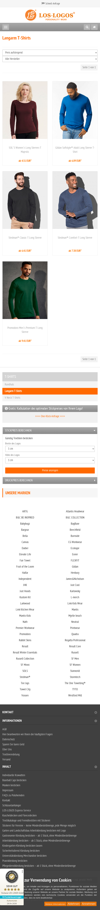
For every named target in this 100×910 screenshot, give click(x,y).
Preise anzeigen (50, 470)
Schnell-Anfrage (52, 3)
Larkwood (25, 603)
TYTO (75, 689)
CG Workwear (75, 542)
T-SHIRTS (10, 377)
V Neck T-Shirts (12, 397)
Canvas (25, 542)
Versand (6, 759)
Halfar (25, 572)
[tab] (50, 430)
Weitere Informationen (55, 904)
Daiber (25, 548)
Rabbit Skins (25, 640)
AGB (4, 729)
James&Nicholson (75, 579)
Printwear (75, 628)
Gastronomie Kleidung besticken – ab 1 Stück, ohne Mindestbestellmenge (39, 835)
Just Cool (75, 585)
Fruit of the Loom (25, 566)
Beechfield (75, 530)
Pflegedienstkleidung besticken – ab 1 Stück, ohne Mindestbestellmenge (39, 866)
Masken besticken (11, 785)
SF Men (75, 658)
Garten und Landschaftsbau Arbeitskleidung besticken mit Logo (34, 830)
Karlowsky (75, 591)
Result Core (75, 646)
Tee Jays (25, 683)
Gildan (75, 566)
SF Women (75, 664)
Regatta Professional (75, 640)
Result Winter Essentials (25, 652)
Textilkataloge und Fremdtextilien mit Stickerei (26, 820)
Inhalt (49, 767)
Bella (25, 536)
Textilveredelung (11, 754)
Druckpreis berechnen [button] (19, 480)
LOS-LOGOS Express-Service (16, 810)
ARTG (25, 511)
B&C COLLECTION (75, 517)
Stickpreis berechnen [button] (18, 430)
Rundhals (9, 384)
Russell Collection (25, 658)
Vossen (25, 695)
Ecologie (75, 548)
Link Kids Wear (75, 603)
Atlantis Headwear (75, 511)
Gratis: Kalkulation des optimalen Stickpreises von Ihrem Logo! (44, 408)
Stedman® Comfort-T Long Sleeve (75, 237)
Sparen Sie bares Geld (13, 744)
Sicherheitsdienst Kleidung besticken (21, 850)
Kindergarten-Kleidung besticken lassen (22, 845)
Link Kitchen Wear (25, 609)
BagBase (75, 523)
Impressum (7, 790)
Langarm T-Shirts (13, 391)
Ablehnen (74, 903)
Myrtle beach (75, 615)
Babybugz (25, 523)
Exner (75, 554)
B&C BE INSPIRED (25, 517)
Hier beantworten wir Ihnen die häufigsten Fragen (27, 734)
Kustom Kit (25, 597)
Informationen (49, 721)
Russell (75, 652)
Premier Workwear (25, 628)
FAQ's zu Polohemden (13, 795)
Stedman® (25, 677)
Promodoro (25, 634)
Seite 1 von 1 (89, 67)
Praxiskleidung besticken (14, 860)
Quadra (75, 634)
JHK (25, 585)
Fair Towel (25, 560)
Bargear (25, 530)
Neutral (75, 622)
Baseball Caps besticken (14, 780)
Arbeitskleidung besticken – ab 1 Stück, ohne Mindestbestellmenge (36, 840)
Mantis (75, 609)
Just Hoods (25, 591)
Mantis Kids (25, 615)
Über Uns (7, 749)
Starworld (75, 671)
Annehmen (89, 903)
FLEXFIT (75, 560)
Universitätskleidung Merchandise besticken (24, 855)
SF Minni (25, 664)
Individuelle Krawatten (13, 775)
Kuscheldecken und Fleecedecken (19, 815)
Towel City (25, 689)
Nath (25, 622)
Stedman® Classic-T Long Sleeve (25, 237)
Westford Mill (75, 695)
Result (25, 646)
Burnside (75, 536)
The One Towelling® (75, 683)
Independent (25, 579)
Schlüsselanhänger (11, 805)
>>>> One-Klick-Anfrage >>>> (50, 416)
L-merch (75, 597)
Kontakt (49, 712)
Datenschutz (8, 739)
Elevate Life (25, 554)
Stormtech (75, 677)
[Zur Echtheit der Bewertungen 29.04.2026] (12, 902)
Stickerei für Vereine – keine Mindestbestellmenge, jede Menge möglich (39, 825)
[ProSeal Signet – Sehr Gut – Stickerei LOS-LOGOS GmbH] (12, 883)
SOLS (25, 671)
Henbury (75, 572)
